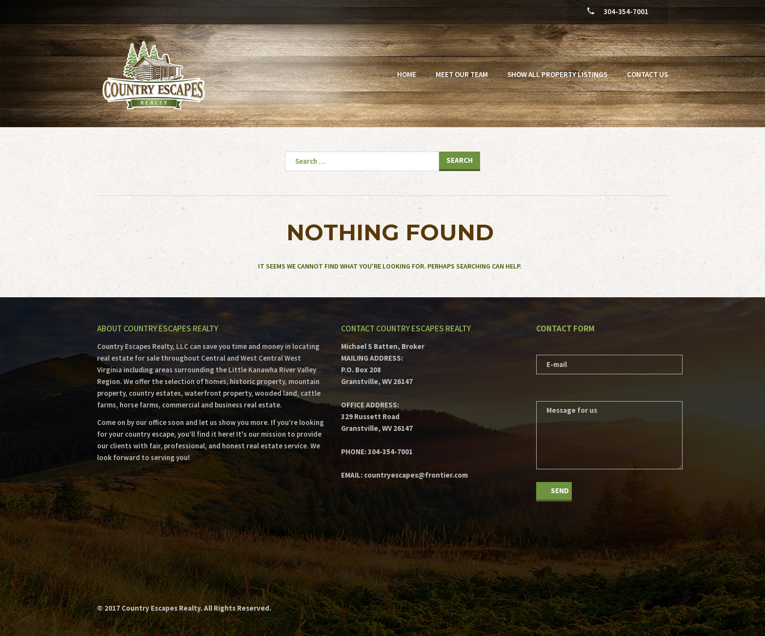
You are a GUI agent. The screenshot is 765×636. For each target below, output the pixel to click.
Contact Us (647, 74)
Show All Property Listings (557, 74)
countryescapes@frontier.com (416, 475)
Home (406, 74)
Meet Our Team (462, 74)
